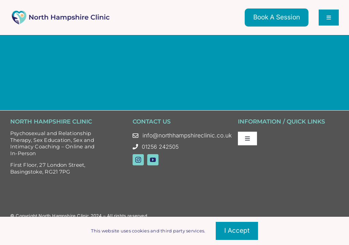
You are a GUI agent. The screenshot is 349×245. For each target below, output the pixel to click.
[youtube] (152, 159)
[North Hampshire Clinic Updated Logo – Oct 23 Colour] (61, 12)
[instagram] (138, 159)
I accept (236, 230)
